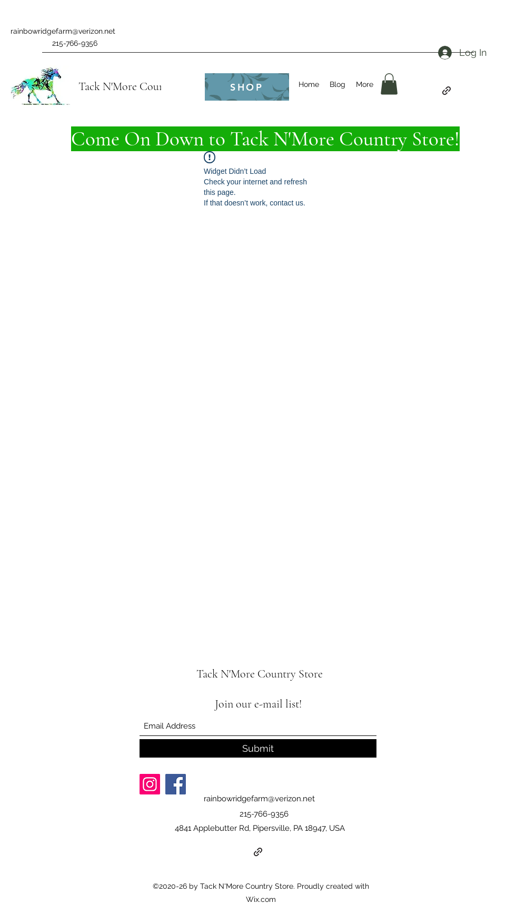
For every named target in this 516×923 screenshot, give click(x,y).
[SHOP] (247, 87)
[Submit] (258, 748)
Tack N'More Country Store (141, 86)
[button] (389, 84)
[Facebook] (175, 784)
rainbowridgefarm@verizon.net (63, 31)
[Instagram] (150, 784)
